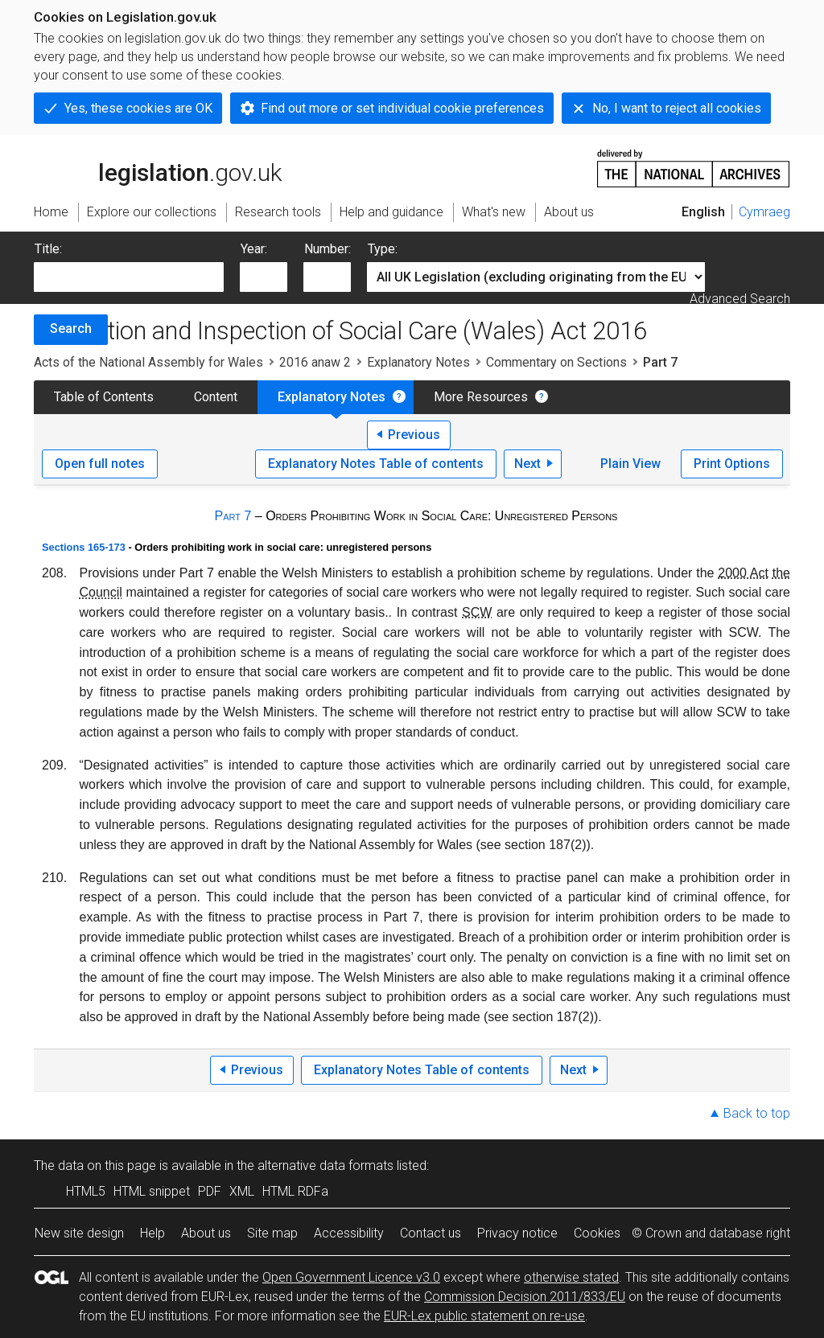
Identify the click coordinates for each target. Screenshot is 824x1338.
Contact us (430, 1233)
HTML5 (85, 1191)
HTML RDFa (295, 1191)
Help (152, 1233)
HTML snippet (151, 1191)
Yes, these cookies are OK (138, 108)
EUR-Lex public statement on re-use (484, 1316)
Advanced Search (740, 298)
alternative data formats (325, 1165)
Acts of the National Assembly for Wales (148, 362)
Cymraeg (764, 212)
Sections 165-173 (84, 547)
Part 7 (233, 516)
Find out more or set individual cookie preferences (402, 108)
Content (215, 396)
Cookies (597, 1233)
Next (527, 463)
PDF (209, 1191)
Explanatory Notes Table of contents (376, 463)
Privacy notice (517, 1233)
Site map (272, 1233)
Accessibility (349, 1233)
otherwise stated (571, 1277)
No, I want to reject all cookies (676, 108)
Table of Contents (104, 396)
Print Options (732, 463)
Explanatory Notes (418, 362)
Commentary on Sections (556, 362)
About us (206, 1233)
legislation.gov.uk (158, 167)
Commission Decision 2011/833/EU (524, 1296)
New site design (79, 1233)
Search (71, 328)
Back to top (756, 1113)
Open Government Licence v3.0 (351, 1277)
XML (241, 1191)
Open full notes (100, 463)
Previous (414, 434)
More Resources (481, 396)
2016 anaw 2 (315, 362)
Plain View (630, 463)
